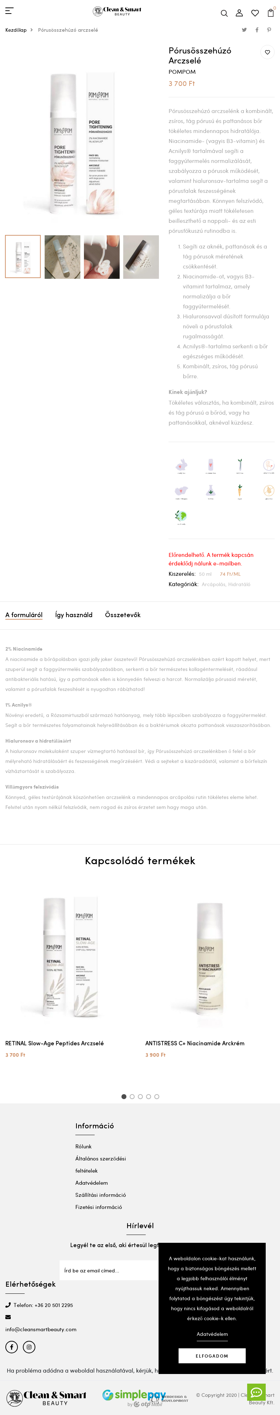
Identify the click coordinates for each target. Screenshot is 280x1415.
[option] (81, 138)
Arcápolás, (215, 584)
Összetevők (123, 615)
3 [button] (141, 1097)
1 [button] (125, 1097)
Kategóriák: (184, 584)
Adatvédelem (91, 1182)
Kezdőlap (20, 29)
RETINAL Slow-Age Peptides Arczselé (54, 1044)
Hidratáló (239, 584)
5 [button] (158, 1097)
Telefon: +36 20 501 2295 (39, 1304)
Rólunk (83, 1146)
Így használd (73, 615)
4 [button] (150, 1097)
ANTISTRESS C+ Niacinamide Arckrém (195, 1044)
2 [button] (133, 1097)
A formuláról (23, 615)
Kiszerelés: (182, 573)
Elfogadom (212, 1356)
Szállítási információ (100, 1194)
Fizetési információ (98, 1206)
